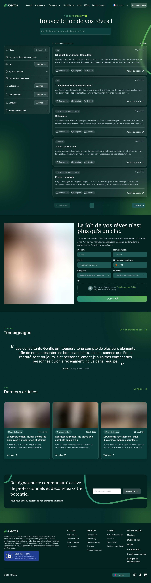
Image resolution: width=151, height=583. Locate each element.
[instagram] (134, 575)
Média (87, 5)
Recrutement (92, 535)
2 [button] (98, 205)
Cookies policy (134, 549)
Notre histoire (72, 535)
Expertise (110, 539)
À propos (40, 5)
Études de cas (98, 5)
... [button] (102, 205)
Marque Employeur (94, 550)
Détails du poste (135, 70)
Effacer (41, 50)
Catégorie (81, 270)
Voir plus (140, 388)
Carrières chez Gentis (115, 546)
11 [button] (107, 205)
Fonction (117, 270)
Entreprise (55, 5)
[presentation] (112, 288)
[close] (41, 64)
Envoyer (112, 298)
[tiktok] (140, 575)
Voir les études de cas (133, 329)
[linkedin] (145, 575)
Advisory (90, 546)
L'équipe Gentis (73, 539)
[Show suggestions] (109, 275)
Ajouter (41, 86)
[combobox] (92, 275)
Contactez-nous (139, 5)
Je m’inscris (131, 491)
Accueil (29, 5)
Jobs (79, 5)
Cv (78, 281)
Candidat (69, 5)
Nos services (72, 546)
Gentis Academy (93, 542)
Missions (131, 535)
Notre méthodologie (115, 535)
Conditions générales (136, 554)
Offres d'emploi (134, 530)
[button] (138, 205)
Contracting (91, 539)
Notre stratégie (73, 542)
